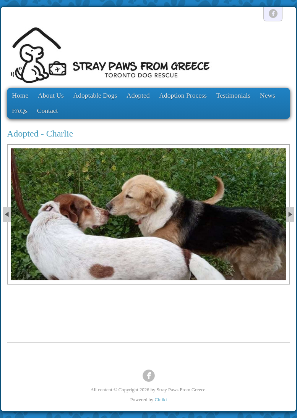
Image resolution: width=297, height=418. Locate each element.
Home (20, 95)
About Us (51, 95)
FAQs (20, 110)
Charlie (59, 133)
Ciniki (160, 399)
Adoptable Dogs (95, 95)
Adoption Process (183, 95)
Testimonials (233, 95)
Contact (47, 110)
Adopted (138, 95)
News (267, 95)
